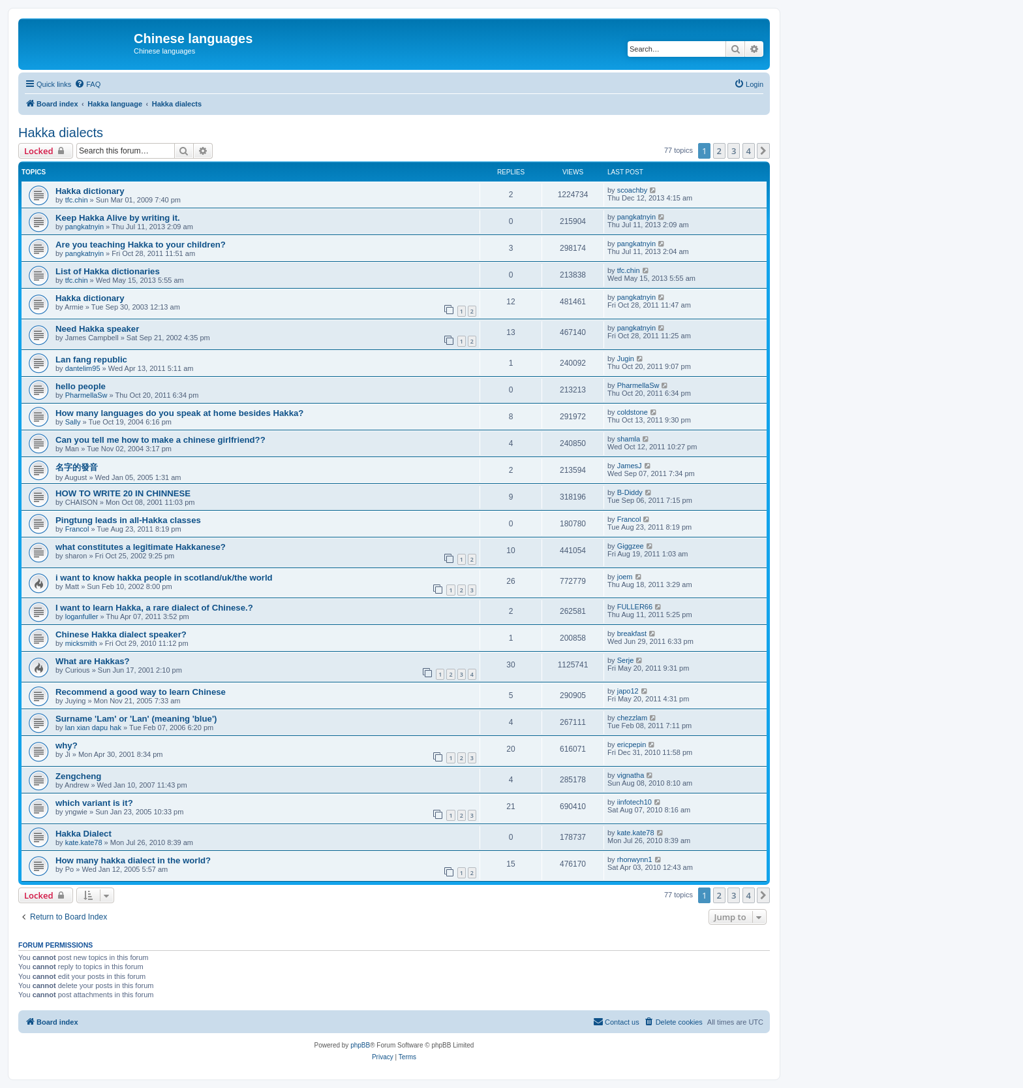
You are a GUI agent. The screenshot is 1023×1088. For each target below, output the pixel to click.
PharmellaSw (86, 395)
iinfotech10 (634, 802)
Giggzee (630, 546)
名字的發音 (76, 467)
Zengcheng (78, 776)
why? (66, 745)
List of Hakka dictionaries (107, 271)
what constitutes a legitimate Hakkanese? (140, 547)
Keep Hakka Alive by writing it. (117, 218)
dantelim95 (82, 368)
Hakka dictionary (90, 191)
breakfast (632, 633)
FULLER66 (634, 607)
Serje (625, 660)
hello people (80, 386)
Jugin (625, 358)
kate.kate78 (83, 842)
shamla (628, 439)
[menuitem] (87, 84)
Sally (73, 422)
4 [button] (748, 151)
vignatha (631, 775)
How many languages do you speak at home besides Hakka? (179, 413)
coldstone (632, 412)
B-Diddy (630, 492)
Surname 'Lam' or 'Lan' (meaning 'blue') (136, 719)
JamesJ (629, 466)
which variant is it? (94, 803)
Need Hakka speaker (97, 329)
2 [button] (719, 151)
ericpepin (632, 744)
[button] (763, 151)
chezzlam (632, 718)
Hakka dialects (60, 132)
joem (625, 577)
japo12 (628, 691)
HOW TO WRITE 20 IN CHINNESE (123, 493)
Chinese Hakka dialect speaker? (121, 634)
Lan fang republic (91, 359)
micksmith (81, 643)
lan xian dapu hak (93, 727)
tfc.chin (76, 200)
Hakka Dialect (83, 834)
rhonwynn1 (634, 859)
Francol (77, 529)
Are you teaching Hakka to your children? (140, 244)
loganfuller (82, 616)
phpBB (360, 1045)
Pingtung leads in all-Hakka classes (128, 520)
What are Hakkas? (92, 661)
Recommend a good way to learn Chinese (140, 692)
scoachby (632, 190)
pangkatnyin (84, 227)
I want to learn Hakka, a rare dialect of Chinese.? (154, 608)
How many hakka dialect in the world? (133, 860)
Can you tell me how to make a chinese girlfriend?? (160, 440)
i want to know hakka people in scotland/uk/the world (164, 578)
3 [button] (733, 151)
